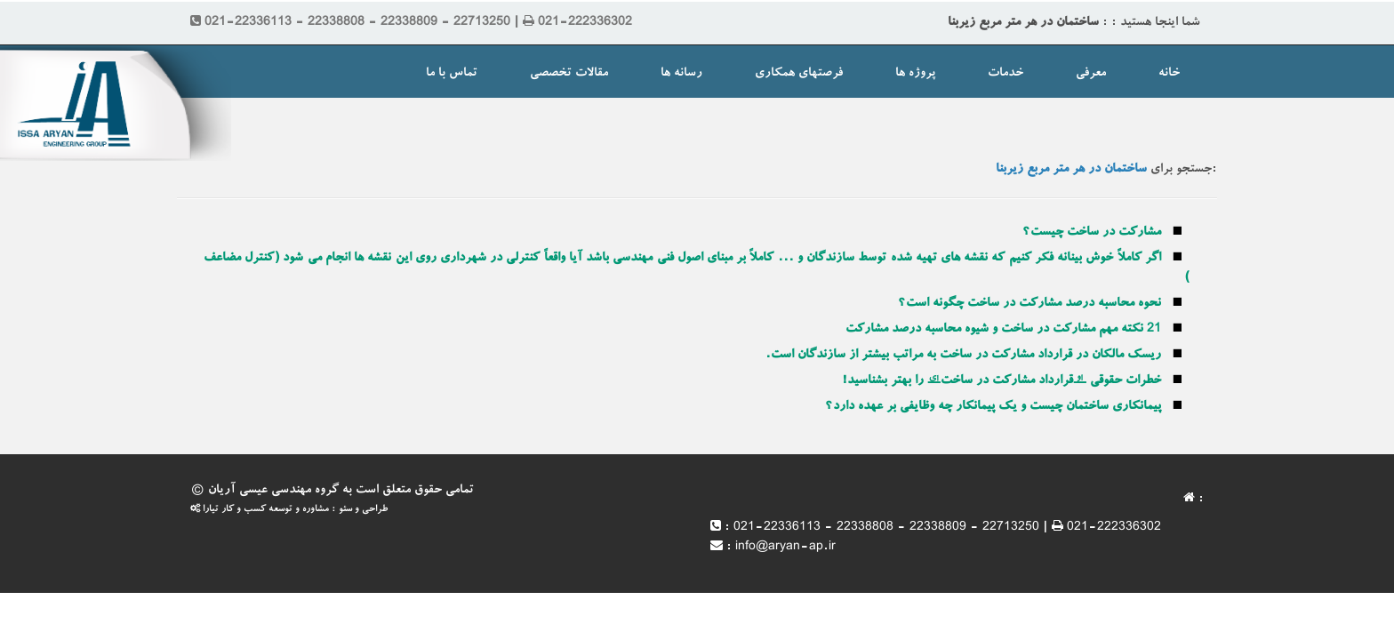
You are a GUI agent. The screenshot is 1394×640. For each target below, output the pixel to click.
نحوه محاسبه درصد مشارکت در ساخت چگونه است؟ (1029, 304)
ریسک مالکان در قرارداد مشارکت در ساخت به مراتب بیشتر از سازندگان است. (963, 355)
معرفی (1091, 74)
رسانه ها (681, 74)
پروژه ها (915, 74)
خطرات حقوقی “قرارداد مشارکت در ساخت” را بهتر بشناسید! (1001, 381)
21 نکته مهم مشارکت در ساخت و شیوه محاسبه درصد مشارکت (1003, 330)
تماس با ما (451, 74)
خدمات (1005, 74)
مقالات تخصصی (569, 74)
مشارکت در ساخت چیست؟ (1091, 233)
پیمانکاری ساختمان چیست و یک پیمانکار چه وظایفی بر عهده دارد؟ (993, 407)
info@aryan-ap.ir (785, 547)
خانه (1169, 74)
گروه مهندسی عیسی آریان (273, 490)
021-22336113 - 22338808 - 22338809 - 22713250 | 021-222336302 (947, 528)
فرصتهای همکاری (799, 74)
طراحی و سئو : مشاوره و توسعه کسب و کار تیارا (289, 510)
